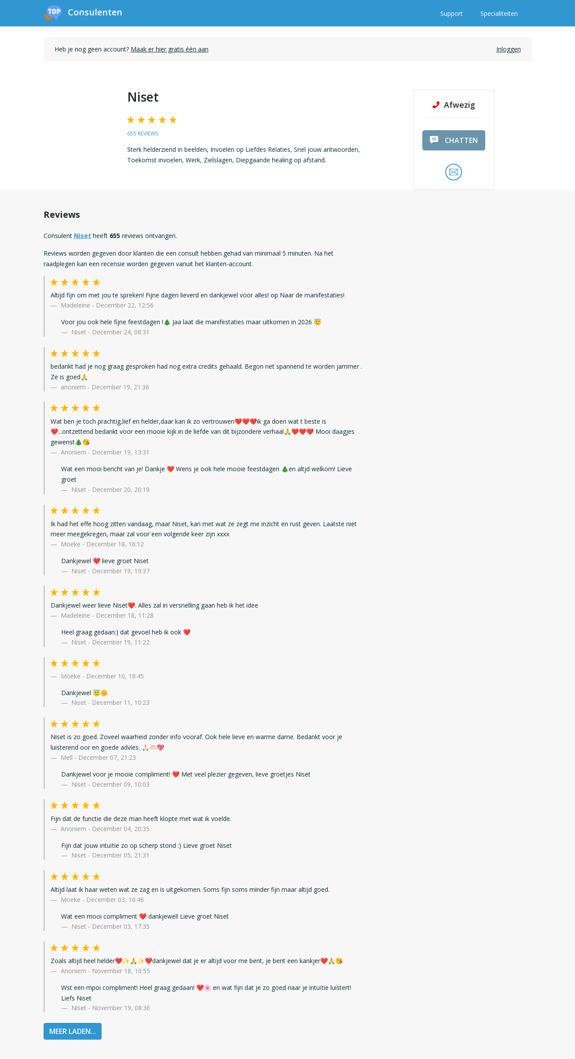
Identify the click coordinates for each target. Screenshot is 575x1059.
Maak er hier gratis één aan (170, 49)
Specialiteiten (499, 13)
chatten (454, 140)
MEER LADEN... (72, 1031)
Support (451, 13)
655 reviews (142, 133)
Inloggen (508, 49)
